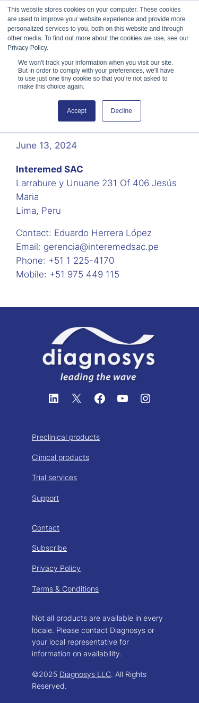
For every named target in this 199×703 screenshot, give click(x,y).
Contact (45, 527)
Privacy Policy (56, 567)
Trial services (54, 477)
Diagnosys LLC (85, 674)
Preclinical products (66, 436)
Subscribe (49, 547)
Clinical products (60, 457)
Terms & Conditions (65, 588)
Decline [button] (121, 111)
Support (45, 497)
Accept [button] (76, 111)
